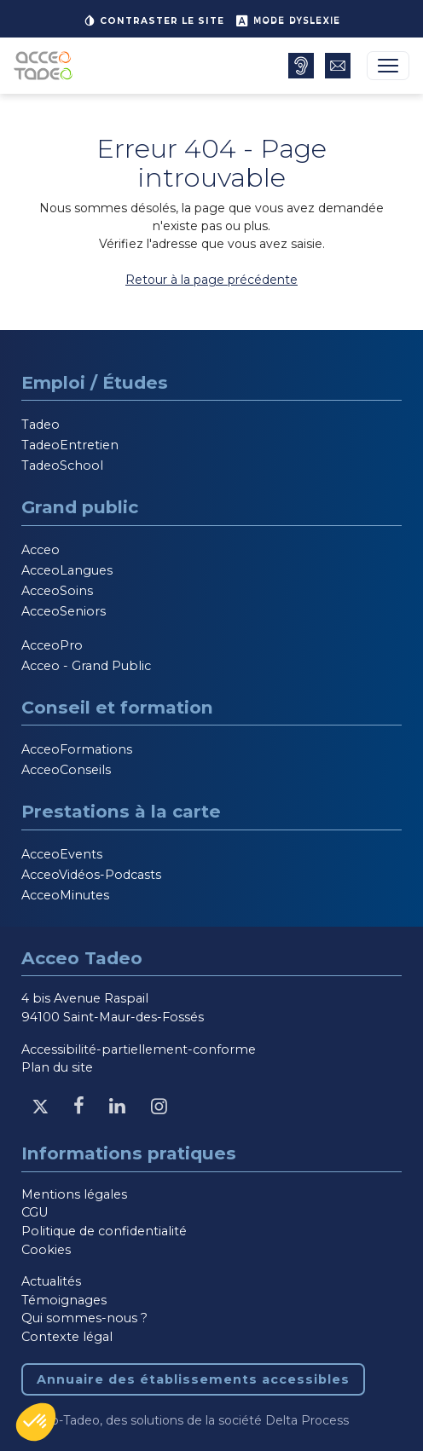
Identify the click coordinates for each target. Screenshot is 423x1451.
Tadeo (40, 424)
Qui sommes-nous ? (84, 1318)
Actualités (51, 1281)
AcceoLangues (67, 570)
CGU (34, 1212)
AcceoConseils (66, 770)
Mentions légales (74, 1194)
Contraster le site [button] (153, 20)
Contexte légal (67, 1336)
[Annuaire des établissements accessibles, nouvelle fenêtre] (301, 65)
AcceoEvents (61, 854)
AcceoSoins (57, 590)
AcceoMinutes (65, 895)
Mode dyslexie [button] (287, 20)
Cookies (46, 1249)
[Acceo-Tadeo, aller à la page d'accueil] (46, 65)
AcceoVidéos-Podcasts (91, 874)
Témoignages (64, 1300)
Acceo (40, 550)
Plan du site (57, 1067)
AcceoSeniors (63, 611)
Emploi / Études (94, 382)
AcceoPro (52, 645)
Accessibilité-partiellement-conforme (138, 1049)
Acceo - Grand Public (86, 665)
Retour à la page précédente (211, 279)
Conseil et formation (117, 707)
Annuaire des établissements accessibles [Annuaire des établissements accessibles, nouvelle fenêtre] (193, 1379)
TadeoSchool (62, 465)
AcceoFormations (76, 749)
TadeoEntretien (70, 445)
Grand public (79, 506)
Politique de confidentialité (104, 1231)
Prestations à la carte (121, 811)
